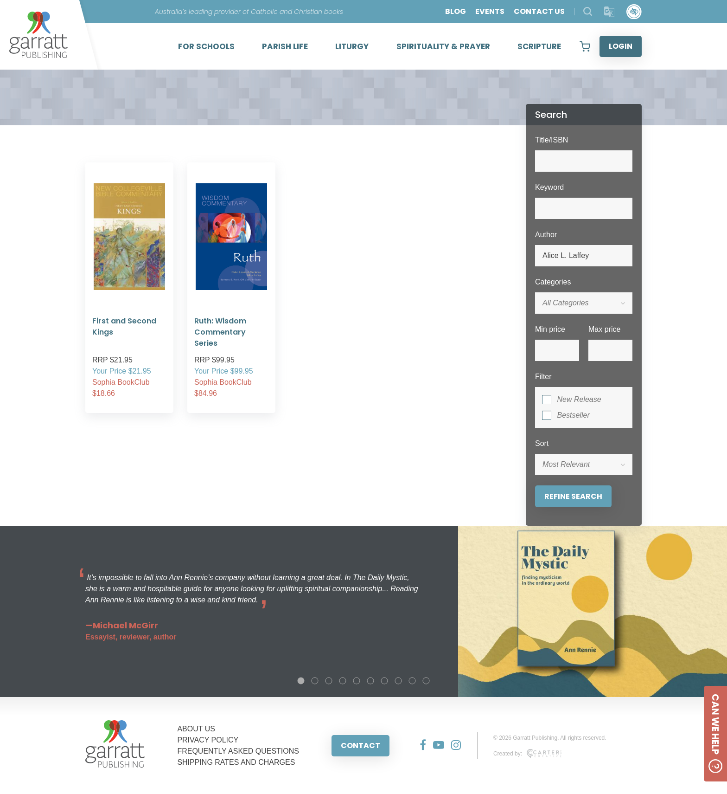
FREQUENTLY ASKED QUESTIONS (238, 751)
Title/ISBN (551, 140)
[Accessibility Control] (634, 11)
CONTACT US (539, 11)
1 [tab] (301, 680)
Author (546, 235)
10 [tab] (426, 680)
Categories (553, 282)
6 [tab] (370, 680)
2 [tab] (314, 680)
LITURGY (352, 46)
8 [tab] (398, 680)
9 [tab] (412, 680)
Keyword (549, 187)
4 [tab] (342, 680)
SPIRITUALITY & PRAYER (443, 46)
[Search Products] (587, 11)
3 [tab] (328, 680)
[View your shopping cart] (585, 46)
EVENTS (489, 11)
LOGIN (620, 46)
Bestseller (573, 415)
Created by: (527, 753)
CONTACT (360, 745)
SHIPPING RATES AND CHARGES (236, 762)
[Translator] (609, 12)
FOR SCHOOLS (206, 46)
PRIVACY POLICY (207, 740)
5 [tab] (356, 680)
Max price (604, 329)
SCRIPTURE (539, 46)
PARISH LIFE (285, 46)
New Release (579, 399)
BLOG (455, 11)
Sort (541, 443)
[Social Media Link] (419, 745)
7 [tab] (384, 680)
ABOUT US (196, 729)
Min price (550, 329)
